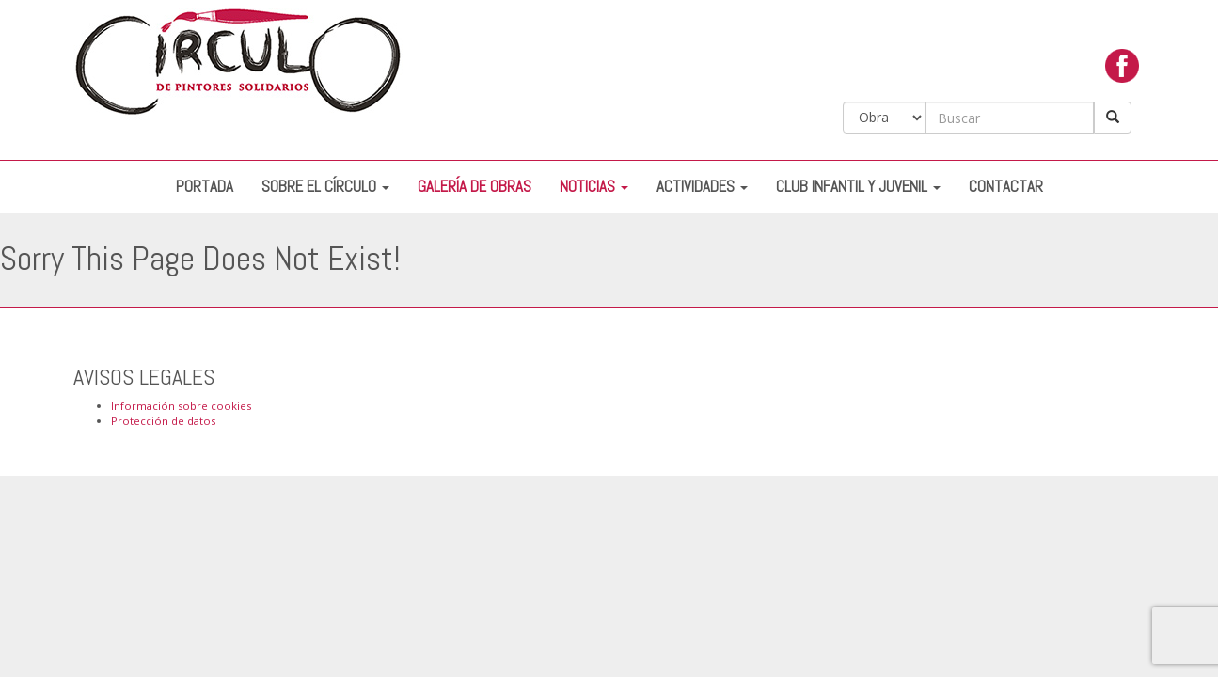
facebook (1122, 70)
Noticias (594, 187)
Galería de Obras (474, 187)
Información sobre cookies (181, 406)
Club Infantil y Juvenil (858, 187)
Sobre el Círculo (325, 187)
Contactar (1006, 187)
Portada (204, 187)
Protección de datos (163, 421)
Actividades (702, 187)
